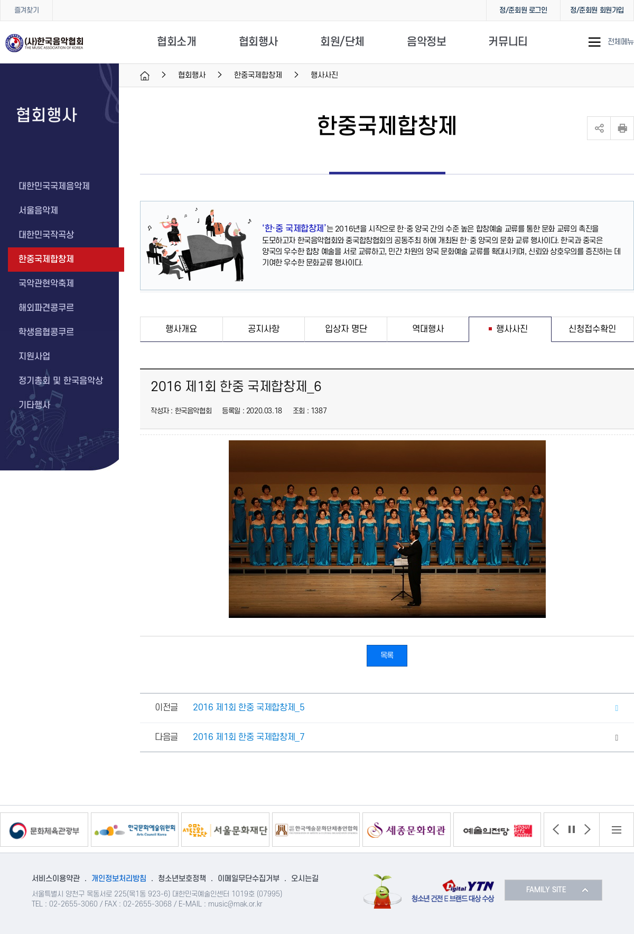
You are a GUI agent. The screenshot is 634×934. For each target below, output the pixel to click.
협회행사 (258, 42)
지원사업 (34, 357)
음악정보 (426, 42)
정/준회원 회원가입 (597, 10)
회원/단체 (342, 42)
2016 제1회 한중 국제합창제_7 (248, 737)
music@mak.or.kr (235, 904)
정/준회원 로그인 (523, 10)
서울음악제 (38, 211)
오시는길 (305, 878)
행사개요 (181, 329)
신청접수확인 (592, 329)
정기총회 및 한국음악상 (60, 381)
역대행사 (428, 329)
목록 (387, 655)
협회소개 (176, 42)
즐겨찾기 (26, 10)
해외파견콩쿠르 (46, 308)
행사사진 (512, 329)
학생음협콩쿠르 (46, 332)
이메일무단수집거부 (248, 878)
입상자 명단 (346, 329)
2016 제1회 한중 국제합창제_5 (248, 708)
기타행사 (34, 405)
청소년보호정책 (182, 878)
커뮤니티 (507, 42)
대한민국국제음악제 (54, 186)
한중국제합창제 (258, 75)
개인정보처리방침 (118, 878)
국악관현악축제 (46, 284)
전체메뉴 (621, 42)
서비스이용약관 (56, 878)
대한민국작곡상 (46, 235)
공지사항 (263, 329)
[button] (555, 829)
